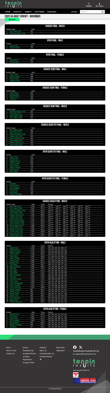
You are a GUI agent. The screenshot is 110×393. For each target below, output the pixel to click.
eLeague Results (29, 353)
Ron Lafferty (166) (16, 118)
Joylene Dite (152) (16, 136)
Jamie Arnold (14, 169)
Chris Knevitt (14, 78)
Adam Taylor (14, 300)
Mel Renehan (14, 62)
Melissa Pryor (14, 97)
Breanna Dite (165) (16, 235)
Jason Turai (14, 46)
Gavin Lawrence (15, 287)
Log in (74, 12)
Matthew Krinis (15, 81)
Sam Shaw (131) (15, 31)
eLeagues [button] (51, 12)
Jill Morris (13, 99)
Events (28, 12)
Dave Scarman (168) (17, 138)
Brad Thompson (15, 275)
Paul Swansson (15, 298)
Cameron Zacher (15, 279)
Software (39, 12)
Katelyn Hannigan (16, 194)
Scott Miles (13, 264)
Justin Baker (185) (16, 116)
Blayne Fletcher (15, 167)
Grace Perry (14, 60)
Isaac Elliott (14, 273)
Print (12, 19)
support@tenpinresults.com (85, 354)
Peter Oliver (14, 171)
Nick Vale (13, 268)
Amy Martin (14, 192)
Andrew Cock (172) (16, 229)
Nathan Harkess (15, 289)
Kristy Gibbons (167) (17, 225)
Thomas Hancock (16, 302)
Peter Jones (14, 281)
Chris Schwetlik (15, 285)
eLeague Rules (28, 362)
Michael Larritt (14, 291)
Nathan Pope (14, 294)
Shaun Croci (14, 296)
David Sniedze (15, 48)
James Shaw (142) (16, 144)
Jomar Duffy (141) (16, 227)
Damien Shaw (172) (16, 142)
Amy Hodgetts (14, 188)
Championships (47, 353)
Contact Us (10, 353)
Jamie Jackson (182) (17, 223)
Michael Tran (14, 159)
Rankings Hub (28, 350)
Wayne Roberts (15, 266)
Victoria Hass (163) (16, 231)
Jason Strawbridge (16, 283)
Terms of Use (11, 350)
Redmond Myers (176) (17, 33)
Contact (17, 12)
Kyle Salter (13, 271)
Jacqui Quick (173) (16, 233)
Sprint (43, 350)
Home (7, 12)
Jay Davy (13, 277)
